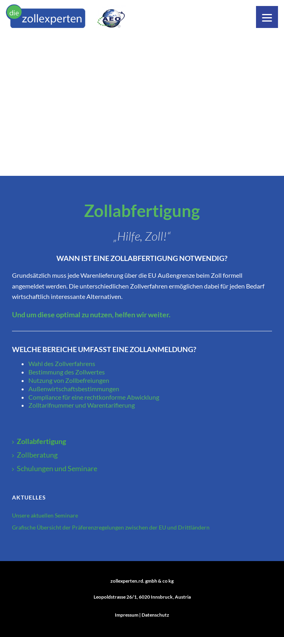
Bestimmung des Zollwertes (66, 372)
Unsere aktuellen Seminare (45, 515)
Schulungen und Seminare (54, 468)
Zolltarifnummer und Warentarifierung (81, 405)
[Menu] (267, 17)
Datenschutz (155, 615)
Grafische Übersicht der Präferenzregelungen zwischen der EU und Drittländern (111, 527)
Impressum (126, 615)
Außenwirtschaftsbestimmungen (73, 388)
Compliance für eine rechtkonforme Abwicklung (93, 397)
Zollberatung (35, 454)
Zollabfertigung (39, 441)
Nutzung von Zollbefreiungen (69, 380)
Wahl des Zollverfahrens (61, 363)
